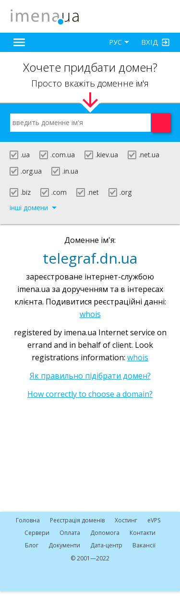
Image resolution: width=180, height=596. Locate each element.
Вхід (149, 42)
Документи (64, 545)
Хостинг (126, 520)
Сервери (36, 533)
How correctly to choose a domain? (90, 394)
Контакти (143, 533)
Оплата (70, 533)
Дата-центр (106, 545)
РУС (115, 42)
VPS (153, 520)
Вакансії (144, 545)
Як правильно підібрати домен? (90, 375)
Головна (28, 520)
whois (90, 314)
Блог (31, 545)
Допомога (105, 533)
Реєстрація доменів (77, 520)
